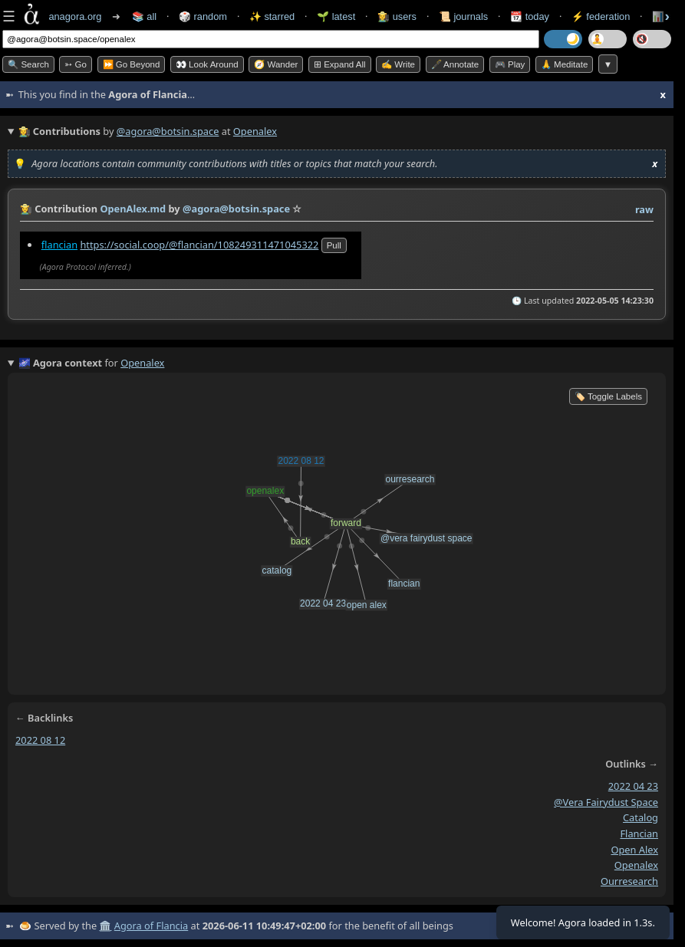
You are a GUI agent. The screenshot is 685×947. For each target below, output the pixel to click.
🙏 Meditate (564, 64)
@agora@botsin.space (168, 131)
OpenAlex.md (133, 208)
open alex (634, 850)
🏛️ (105, 925)
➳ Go (75, 64)
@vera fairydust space (606, 802)
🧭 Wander (276, 64)
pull (334, 245)
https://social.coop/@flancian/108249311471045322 (199, 245)
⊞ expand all (340, 64)
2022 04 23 (633, 786)
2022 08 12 (40, 740)
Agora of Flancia (151, 925)
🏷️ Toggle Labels (608, 396)
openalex (636, 866)
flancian (59, 245)
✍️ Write (398, 64)
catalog (640, 818)
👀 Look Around (207, 64)
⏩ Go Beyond (131, 64)
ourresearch (629, 881)
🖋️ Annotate (455, 64)
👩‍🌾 (26, 208)
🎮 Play (510, 64)
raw (644, 209)
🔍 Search (28, 64)
